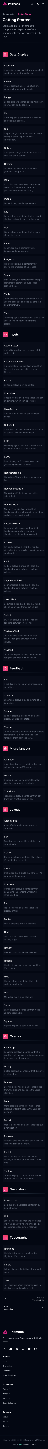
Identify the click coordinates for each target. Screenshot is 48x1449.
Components (8, 14)
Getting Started (24, 14)
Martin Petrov (30, 1444)
